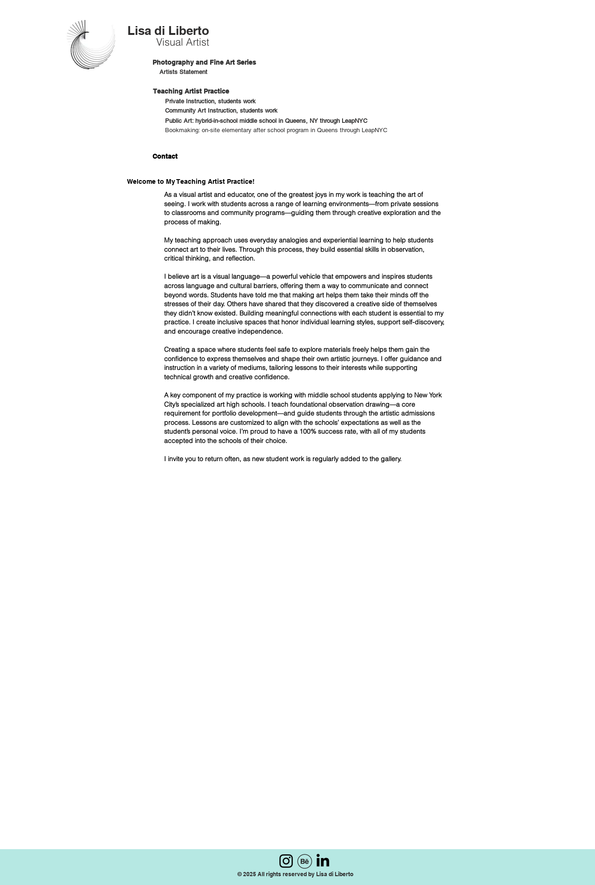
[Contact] (164, 156)
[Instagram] (286, 861)
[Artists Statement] (184, 72)
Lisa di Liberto (168, 30)
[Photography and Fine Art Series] (204, 62)
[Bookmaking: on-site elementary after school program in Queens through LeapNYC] (278, 130)
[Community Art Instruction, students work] (221, 111)
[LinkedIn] (323, 860)
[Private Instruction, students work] (213, 101)
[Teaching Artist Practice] (201, 91)
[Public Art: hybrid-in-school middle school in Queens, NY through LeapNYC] (266, 121)
